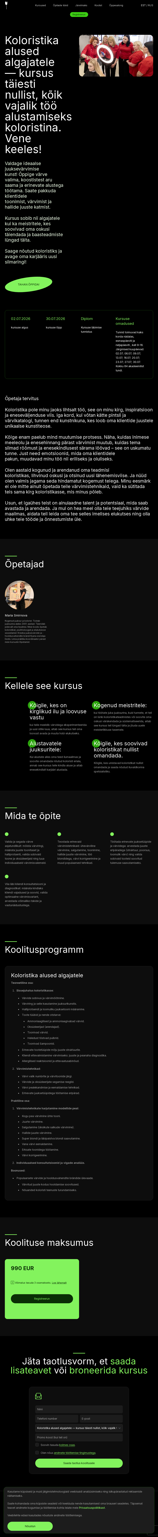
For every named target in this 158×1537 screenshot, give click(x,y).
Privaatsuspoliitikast (92, 1507)
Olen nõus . (68, 1453)
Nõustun (30, 1526)
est (143, 5)
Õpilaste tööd (60, 5)
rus (150, 5)
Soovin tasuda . (58, 1445)
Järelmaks (81, 5)
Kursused (40, 5)
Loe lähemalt (59, 1282)
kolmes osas (67, 1445)
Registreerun (42, 1298)
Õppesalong (116, 5)
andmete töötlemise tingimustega (74, 1452)
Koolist (98, 5)
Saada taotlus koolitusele (79, 1463)
